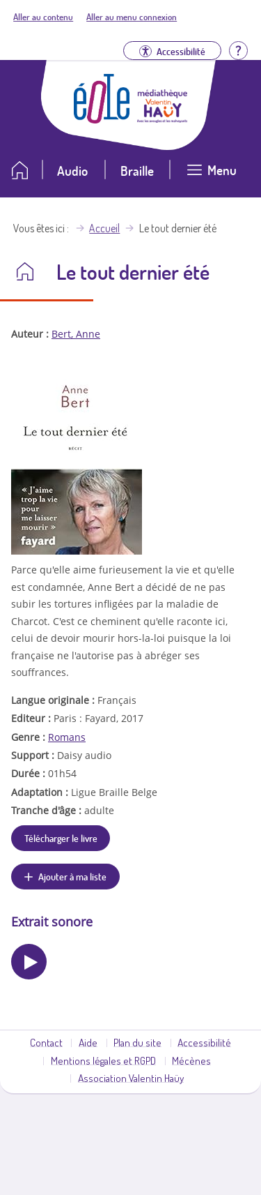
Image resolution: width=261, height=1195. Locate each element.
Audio (72, 170)
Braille (137, 170)
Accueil (104, 228)
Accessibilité (204, 1042)
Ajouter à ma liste (72, 876)
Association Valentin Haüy (131, 1078)
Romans (67, 737)
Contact (46, 1042)
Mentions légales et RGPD (103, 1060)
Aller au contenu (43, 16)
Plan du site (137, 1042)
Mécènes (191, 1060)
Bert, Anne (76, 333)
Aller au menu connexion (131, 16)
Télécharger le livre (60, 838)
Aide (88, 1042)
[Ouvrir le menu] (211, 175)
